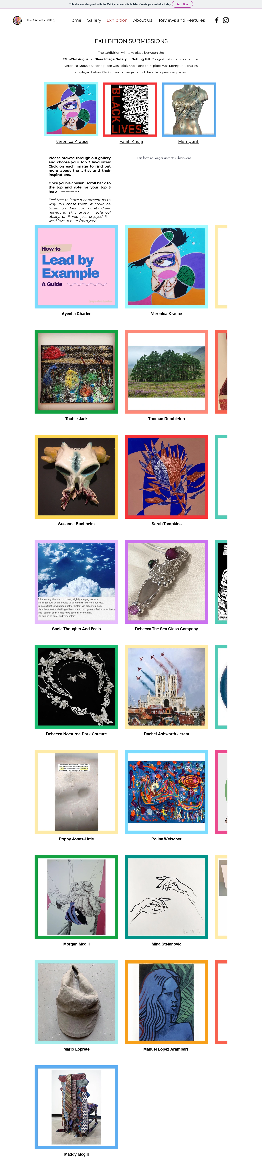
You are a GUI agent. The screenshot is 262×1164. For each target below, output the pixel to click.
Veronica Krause (72, 141)
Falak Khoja (131, 141)
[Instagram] (226, 20)
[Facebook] (217, 20)
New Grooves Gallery (40, 20)
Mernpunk (188, 141)
